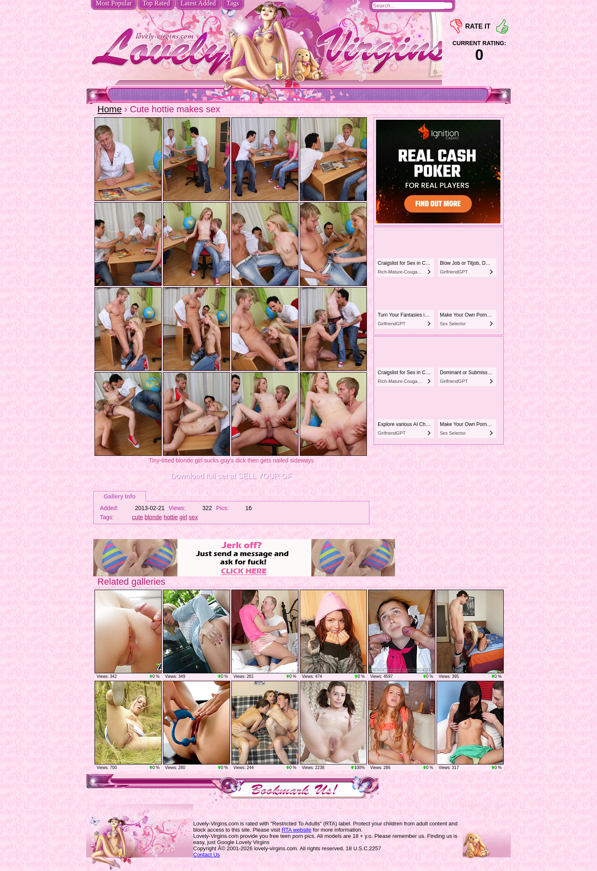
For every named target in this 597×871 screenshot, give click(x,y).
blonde (153, 517)
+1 (502, 26)
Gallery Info (120, 496)
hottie (171, 517)
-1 (456, 26)
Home (109, 109)
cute (137, 517)
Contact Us (206, 855)
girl (183, 517)
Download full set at (231, 476)
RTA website (296, 830)
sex (193, 517)
